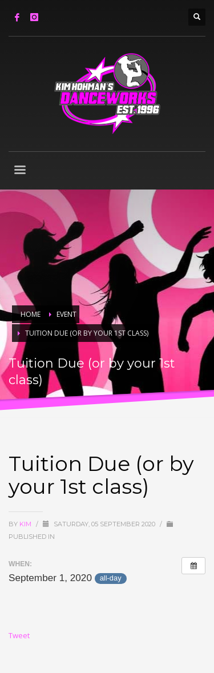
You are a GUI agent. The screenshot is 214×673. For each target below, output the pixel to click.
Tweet (19, 635)
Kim (26, 524)
